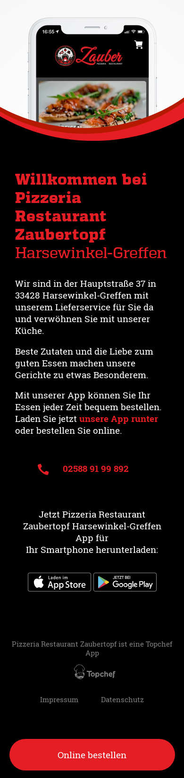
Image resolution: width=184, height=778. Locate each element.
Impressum (59, 699)
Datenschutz (122, 699)
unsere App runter (118, 418)
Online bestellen (92, 755)
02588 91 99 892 (83, 468)
